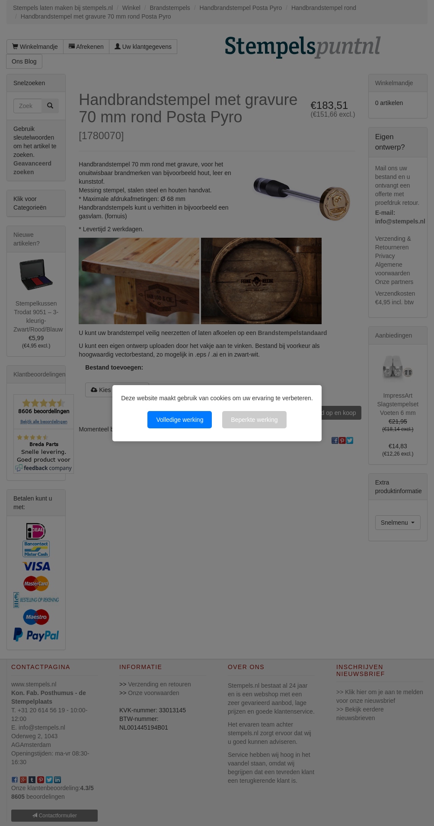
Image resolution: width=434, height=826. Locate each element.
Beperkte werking (254, 419)
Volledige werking (179, 419)
